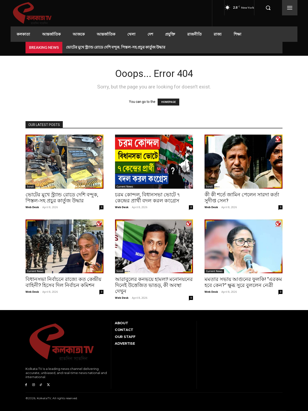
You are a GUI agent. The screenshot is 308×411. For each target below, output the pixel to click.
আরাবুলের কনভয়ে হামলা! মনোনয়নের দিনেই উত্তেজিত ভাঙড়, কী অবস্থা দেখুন (154, 285)
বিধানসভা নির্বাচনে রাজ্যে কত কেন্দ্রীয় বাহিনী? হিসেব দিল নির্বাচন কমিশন (63, 282)
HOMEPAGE (168, 102)
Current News (124, 186)
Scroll (30, 186)
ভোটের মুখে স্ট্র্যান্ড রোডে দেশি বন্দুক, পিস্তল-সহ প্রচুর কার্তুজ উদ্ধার (115, 47)
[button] (268, 7)
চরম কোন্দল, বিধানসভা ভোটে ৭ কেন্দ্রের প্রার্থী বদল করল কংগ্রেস (147, 198)
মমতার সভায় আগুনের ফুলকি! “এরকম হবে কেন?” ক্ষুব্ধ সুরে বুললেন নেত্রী (243, 282)
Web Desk (32, 207)
